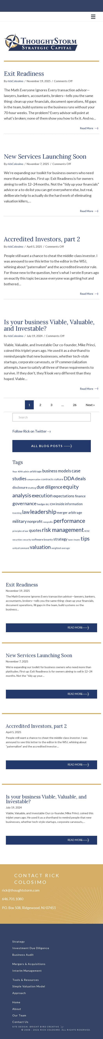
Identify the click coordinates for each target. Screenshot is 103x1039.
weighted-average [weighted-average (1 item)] (60, 548)
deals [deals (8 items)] (80, 478)
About (16, 1009)
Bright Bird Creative (44, 1026)
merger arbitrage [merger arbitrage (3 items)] (69, 513)
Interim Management (27, 970)
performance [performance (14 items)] (69, 520)
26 (75, 405)
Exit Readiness (24, 73)
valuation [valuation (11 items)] (40, 547)
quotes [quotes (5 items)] (35, 530)
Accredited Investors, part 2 (42, 239)
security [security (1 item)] (27, 539)
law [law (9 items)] (26, 512)
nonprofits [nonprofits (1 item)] (48, 522)
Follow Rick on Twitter (29, 431)
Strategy (18, 941)
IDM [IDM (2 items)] (52, 504)
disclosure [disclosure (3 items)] (19, 487)
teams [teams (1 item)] (77, 539)
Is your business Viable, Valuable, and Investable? (49, 325)
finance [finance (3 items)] (80, 496)
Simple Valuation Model (28, 986)
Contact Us (20, 1021)
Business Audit (23, 954)
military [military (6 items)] (19, 521)
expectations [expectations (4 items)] (63, 496)
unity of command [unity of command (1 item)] (20, 548)
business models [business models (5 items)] (56, 470)
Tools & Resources (25, 979)
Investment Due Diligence (30, 948)
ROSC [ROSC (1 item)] (87, 531)
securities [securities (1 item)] (17, 539)
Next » (90, 405)
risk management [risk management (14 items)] (63, 529)
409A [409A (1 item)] (20, 471)
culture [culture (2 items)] (58, 479)
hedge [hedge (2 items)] (41, 504)
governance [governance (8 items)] (24, 503)
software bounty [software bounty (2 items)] (42, 539)
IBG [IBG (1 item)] (47, 504)
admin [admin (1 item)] (26, 471)
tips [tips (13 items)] (85, 538)
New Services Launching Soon (45, 156)
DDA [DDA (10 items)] (69, 478)
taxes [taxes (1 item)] (70, 539)
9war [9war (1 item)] (14, 471)
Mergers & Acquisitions (29, 964)
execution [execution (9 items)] (42, 495)
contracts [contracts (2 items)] (47, 479)
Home (16, 1002)
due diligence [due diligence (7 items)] (49, 487)
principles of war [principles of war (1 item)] (20, 531)
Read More (89, 128)
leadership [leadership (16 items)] (43, 511)
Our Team (19, 1015)
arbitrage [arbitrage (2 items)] (36, 471)
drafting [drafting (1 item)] (32, 488)
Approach (19, 993)
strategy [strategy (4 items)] (60, 539)
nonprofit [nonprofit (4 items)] (35, 521)
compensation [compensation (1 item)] (34, 479)
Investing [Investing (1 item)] (17, 513)
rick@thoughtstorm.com (20, 890)
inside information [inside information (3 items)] (69, 504)
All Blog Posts (51, 446)
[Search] (51, 417)
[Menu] (51, 16)
